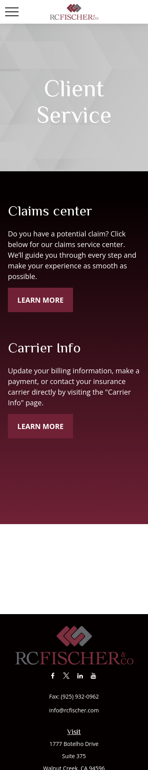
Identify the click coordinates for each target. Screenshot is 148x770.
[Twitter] (66, 675)
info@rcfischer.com (74, 710)
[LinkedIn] (80, 675)
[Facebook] (52, 675)
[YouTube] (93, 675)
